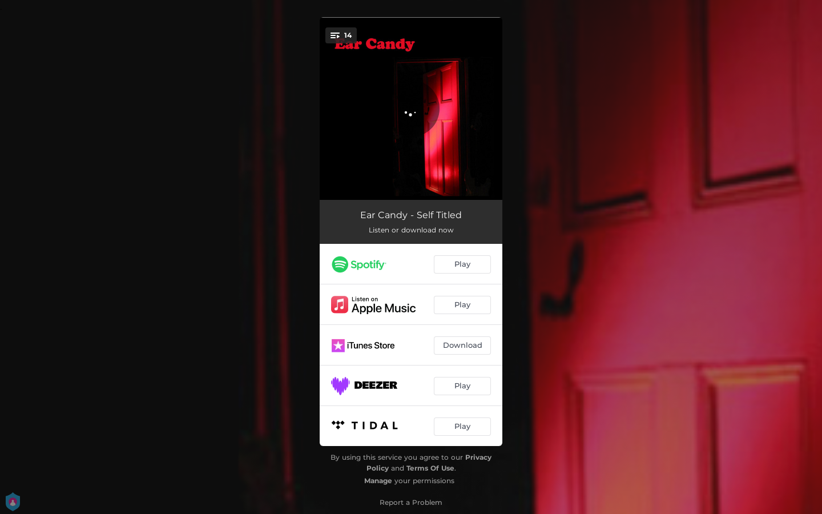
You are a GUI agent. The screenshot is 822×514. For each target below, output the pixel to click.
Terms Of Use (430, 468)
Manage (378, 480)
